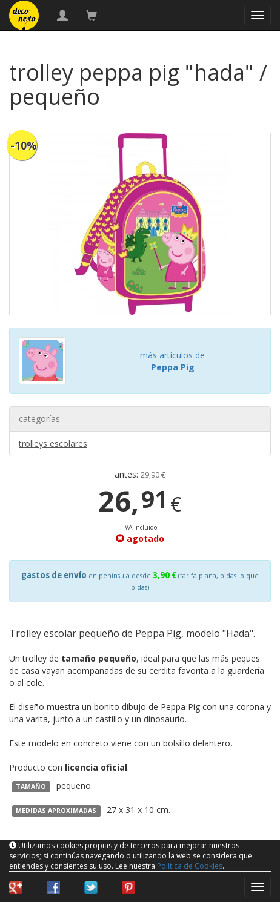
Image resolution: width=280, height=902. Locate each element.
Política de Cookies (189, 866)
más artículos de (172, 361)
